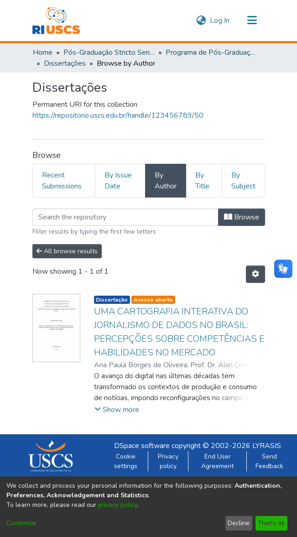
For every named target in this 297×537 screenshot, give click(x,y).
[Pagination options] (255, 274)
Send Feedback (269, 461)
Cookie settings (125, 461)
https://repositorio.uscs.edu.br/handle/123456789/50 (117, 115)
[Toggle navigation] (252, 20)
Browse (241, 217)
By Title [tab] (202, 180)
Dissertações (65, 63)
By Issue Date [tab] (118, 180)
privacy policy (117, 505)
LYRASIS (266, 446)
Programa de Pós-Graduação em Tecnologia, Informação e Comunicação (211, 52)
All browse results (67, 251)
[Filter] (125, 217)
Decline (239, 523)
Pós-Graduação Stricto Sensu (109, 52)
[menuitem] (201, 20)
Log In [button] (220, 21)
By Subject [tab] (243, 180)
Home (42, 52)
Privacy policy (168, 461)
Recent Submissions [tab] (62, 180)
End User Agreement (217, 461)
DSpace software (142, 446)
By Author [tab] (166, 180)
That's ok (271, 523)
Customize (21, 523)
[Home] (56, 20)
